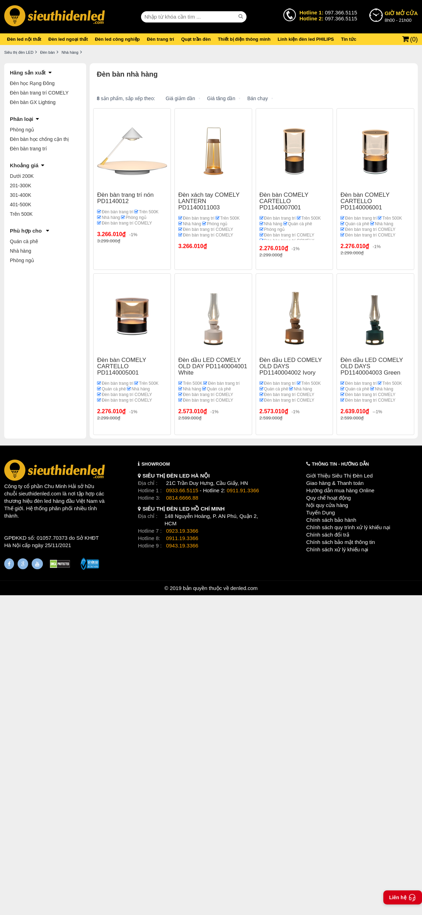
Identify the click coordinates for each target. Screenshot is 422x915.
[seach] (242, 16)
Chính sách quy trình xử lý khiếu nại (348, 527)
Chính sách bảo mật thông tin (340, 542)
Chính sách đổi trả (327, 535)
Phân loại (21, 119)
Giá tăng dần (221, 98)
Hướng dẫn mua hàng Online (340, 490)
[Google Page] (23, 563)
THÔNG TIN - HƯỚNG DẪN (340, 464)
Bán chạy (257, 98)
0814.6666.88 (182, 498)
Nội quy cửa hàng (327, 505)
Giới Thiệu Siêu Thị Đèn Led (339, 476)
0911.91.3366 (243, 490)
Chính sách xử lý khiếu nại (337, 549)
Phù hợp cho (26, 231)
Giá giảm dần (180, 98)
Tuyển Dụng (320, 512)
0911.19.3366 (182, 538)
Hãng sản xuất (28, 73)
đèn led (42, 501)
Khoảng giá (24, 165)
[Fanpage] (9, 563)
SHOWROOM (155, 464)
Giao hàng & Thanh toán (335, 483)
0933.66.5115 (182, 490)
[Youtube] (37, 563)
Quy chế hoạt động (328, 498)
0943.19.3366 (182, 546)
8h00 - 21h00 (401, 16)
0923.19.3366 (182, 531)
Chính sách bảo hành (331, 520)
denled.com (244, 588)
